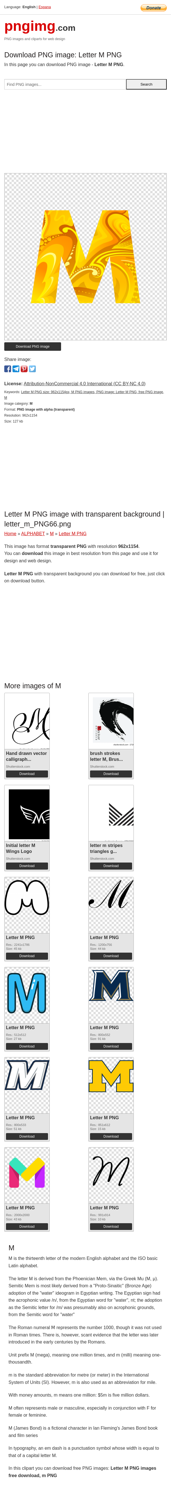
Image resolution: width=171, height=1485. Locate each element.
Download (26, 774)
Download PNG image (33, 347)
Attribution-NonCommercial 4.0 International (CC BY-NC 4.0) (84, 383)
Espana (45, 7)
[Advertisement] (85, 133)
